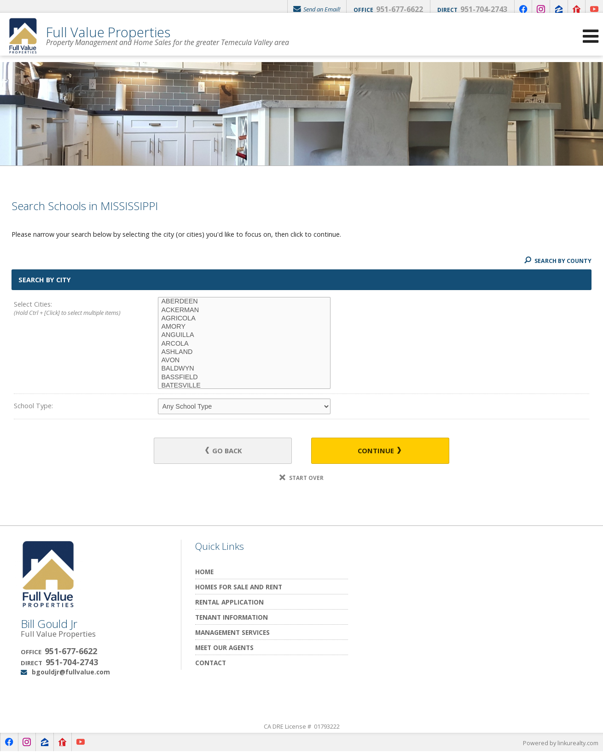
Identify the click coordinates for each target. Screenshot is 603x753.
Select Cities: (71, 309)
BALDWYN (244, 369)
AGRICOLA (244, 318)
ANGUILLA (244, 335)
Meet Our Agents (224, 648)
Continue (375, 451)
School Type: (33, 405)
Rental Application (229, 603)
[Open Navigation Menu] (590, 41)
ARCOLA (244, 344)
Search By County (556, 261)
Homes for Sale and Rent (238, 587)
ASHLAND (244, 352)
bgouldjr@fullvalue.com (71, 672)
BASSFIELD (244, 377)
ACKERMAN (244, 310)
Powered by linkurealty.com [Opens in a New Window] (559, 744)
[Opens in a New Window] (518, 9)
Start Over (301, 479)
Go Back (227, 451)
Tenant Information (231, 618)
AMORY (244, 327)
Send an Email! (310, 9)
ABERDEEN (244, 301)
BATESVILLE (244, 386)
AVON (244, 360)
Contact (210, 663)
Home (204, 572)
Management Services (232, 633)
